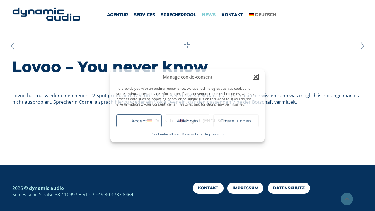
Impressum (214, 134)
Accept (139, 121)
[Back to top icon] (347, 199)
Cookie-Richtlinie (165, 134)
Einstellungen (236, 121)
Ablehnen (187, 121)
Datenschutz (192, 134)
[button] (256, 77)
